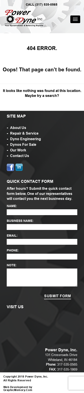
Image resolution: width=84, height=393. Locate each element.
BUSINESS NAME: (20, 221)
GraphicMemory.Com (17, 390)
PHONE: (13, 250)
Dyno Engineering (25, 139)
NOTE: (12, 265)
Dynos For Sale (23, 144)
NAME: (12, 206)
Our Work (18, 150)
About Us (18, 128)
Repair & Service (24, 133)
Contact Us (19, 156)
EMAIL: (12, 235)
